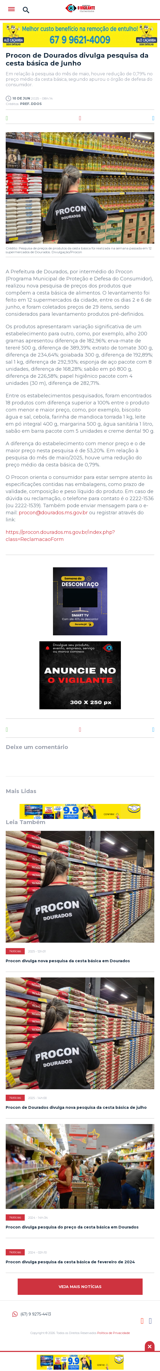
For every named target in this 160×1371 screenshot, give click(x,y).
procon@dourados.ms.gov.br (53, 513)
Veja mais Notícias (80, 1286)
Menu (11, 9)
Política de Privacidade (113, 1333)
